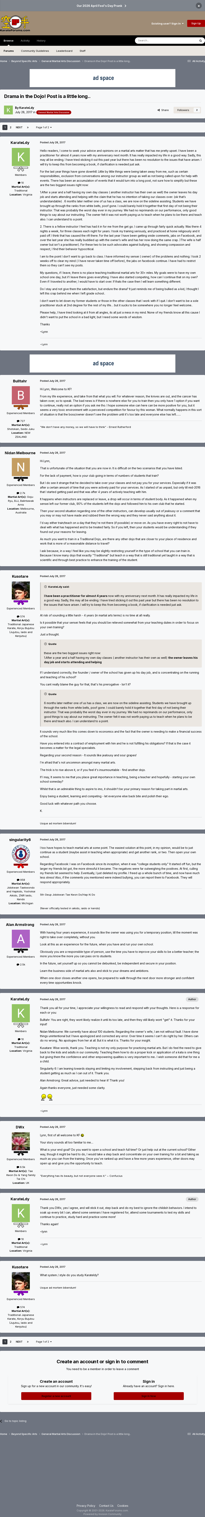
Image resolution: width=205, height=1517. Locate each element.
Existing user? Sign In (168, 23)
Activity (25, 40)
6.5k (21, 1167)
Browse (8, 42)
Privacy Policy (86, 1505)
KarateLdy (26, 107)
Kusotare (20, 576)
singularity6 (20, 840)
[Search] (155, 40)
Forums (9, 50)
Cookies (122, 1505)
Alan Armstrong (20, 924)
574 (21, 616)
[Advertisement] (102, 1471)
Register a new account (56, 1396)
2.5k (21, 964)
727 (21, 421)
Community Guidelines (35, 50)
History (41, 40)
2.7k (21, 493)
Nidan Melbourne (20, 453)
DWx (20, 1127)
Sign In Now (149, 1396)
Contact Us (106, 1505)
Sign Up (196, 23)
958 (21, 879)
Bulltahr (20, 381)
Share (163, 110)
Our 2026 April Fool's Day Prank (99, 5)
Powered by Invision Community (102, 1514)
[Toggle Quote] (46, 586)
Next (19, 127)
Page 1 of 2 (44, 127)
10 (21, 182)
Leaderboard (64, 50)
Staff (82, 50)
